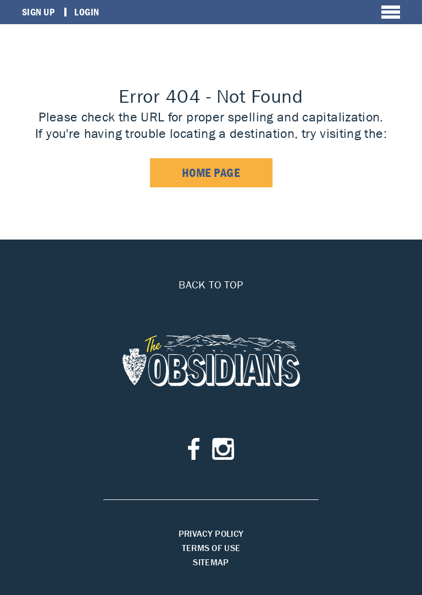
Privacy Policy (211, 533)
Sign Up (38, 12)
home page (211, 173)
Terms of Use (211, 548)
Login (86, 12)
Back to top (211, 285)
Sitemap (211, 562)
